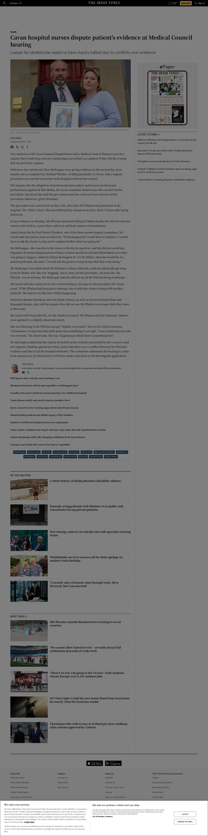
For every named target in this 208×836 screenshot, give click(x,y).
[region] (104, 818)
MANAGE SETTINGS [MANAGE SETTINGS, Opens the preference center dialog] (185, 822)
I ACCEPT (185, 814)
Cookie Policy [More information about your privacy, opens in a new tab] (29, 822)
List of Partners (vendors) (102, 817)
